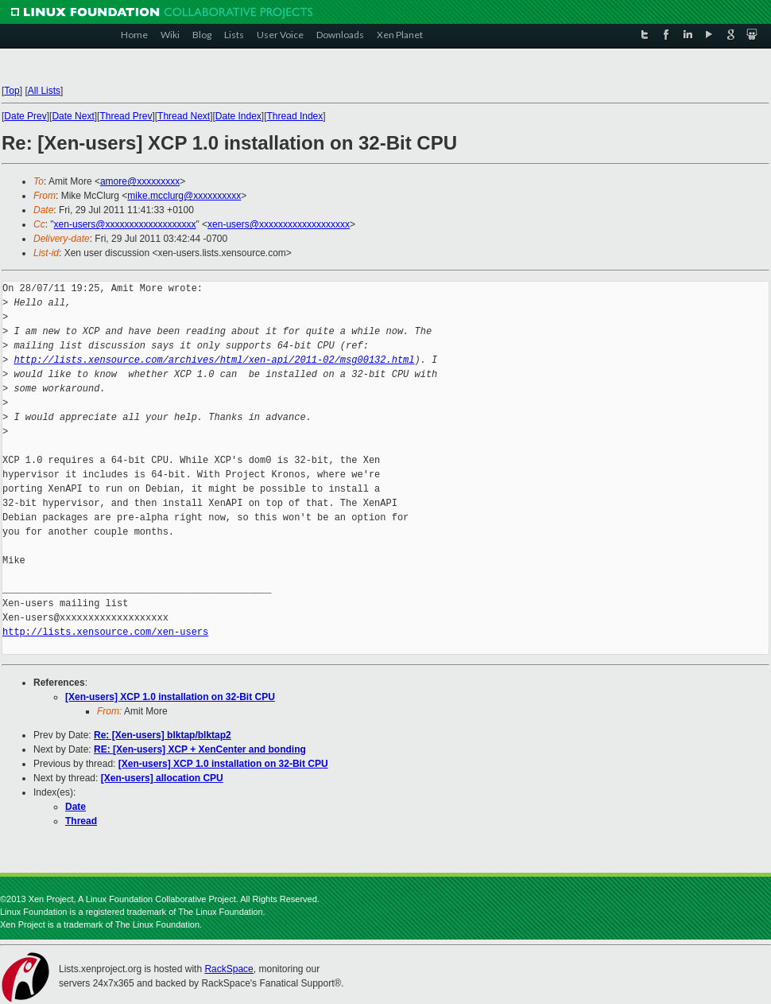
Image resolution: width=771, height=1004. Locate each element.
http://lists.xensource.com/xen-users (105, 632)
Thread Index (295, 116)
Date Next (73, 116)
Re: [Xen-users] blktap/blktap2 (162, 735)
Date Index (238, 116)
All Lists (44, 90)
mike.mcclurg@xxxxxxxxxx (184, 195)
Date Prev (25, 116)
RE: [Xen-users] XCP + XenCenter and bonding (200, 749)
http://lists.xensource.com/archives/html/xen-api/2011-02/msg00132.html (214, 360)
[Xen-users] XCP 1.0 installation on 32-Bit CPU (170, 696)
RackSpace (228, 969)
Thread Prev (125, 116)
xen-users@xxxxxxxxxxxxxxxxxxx (125, 224)
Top (11, 90)
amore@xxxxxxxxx (140, 181)
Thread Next (183, 116)
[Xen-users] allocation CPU (162, 778)
